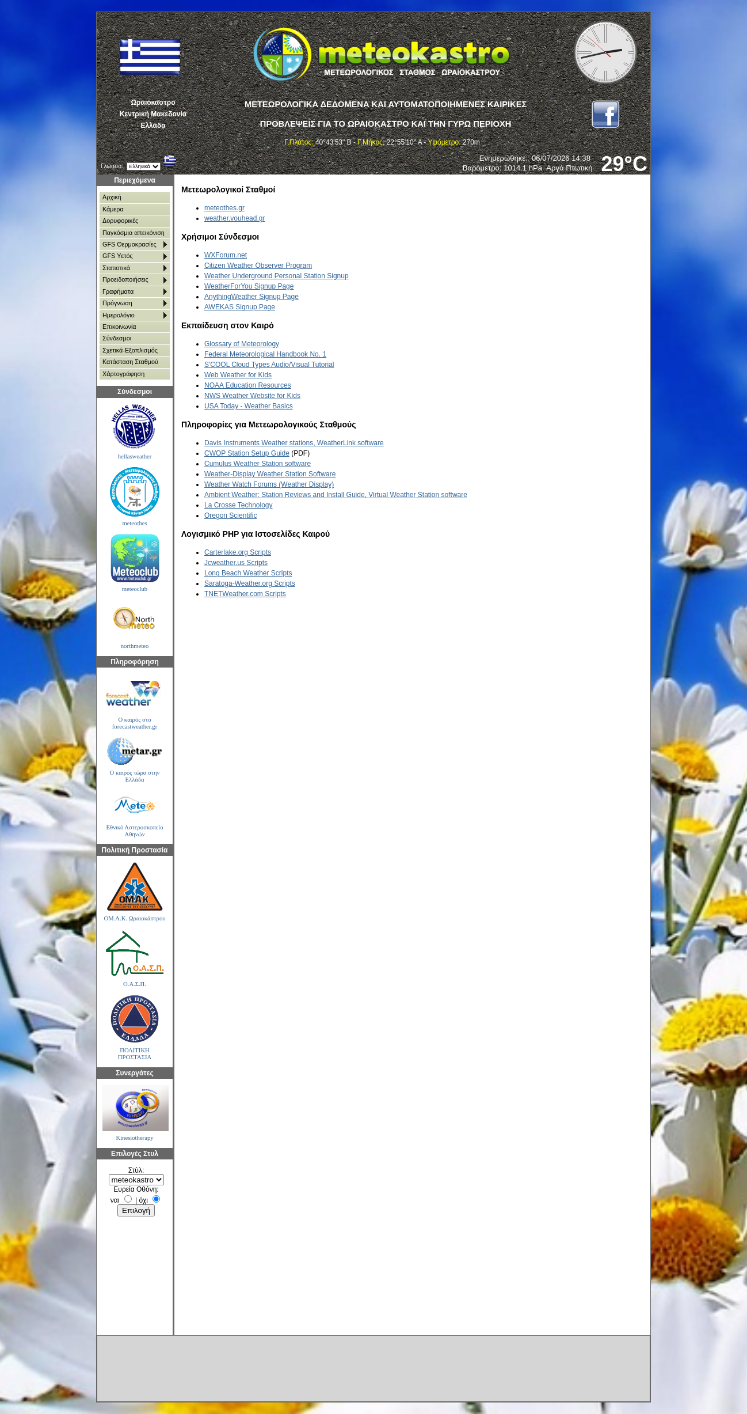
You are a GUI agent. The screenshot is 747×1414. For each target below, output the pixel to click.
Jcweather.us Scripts (236, 563)
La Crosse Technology (238, 505)
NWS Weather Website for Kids (252, 396)
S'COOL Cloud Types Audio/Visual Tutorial (269, 365)
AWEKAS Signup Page (239, 307)
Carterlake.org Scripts (237, 552)
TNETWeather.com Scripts (245, 594)
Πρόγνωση (117, 303)
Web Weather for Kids (238, 375)
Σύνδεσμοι (116, 338)
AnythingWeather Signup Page (251, 297)
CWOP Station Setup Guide (246, 453)
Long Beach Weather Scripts (248, 573)
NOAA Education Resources (247, 385)
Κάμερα (113, 209)
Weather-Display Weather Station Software (270, 474)
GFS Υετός (117, 255)
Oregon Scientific (230, 515)
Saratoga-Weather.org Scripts (249, 583)
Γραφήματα (118, 291)
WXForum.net (225, 255)
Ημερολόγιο (118, 315)
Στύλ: (136, 1170)
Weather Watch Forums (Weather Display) (269, 484)
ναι (115, 1200)
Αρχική (111, 197)
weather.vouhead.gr (234, 218)
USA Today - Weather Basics (248, 406)
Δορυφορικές (120, 220)
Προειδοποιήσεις (125, 279)
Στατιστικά (116, 267)
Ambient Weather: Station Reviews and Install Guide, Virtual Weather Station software (335, 495)
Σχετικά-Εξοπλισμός (130, 350)
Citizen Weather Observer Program (258, 265)
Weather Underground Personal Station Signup (276, 276)
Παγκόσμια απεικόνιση (133, 232)
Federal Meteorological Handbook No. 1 (265, 354)
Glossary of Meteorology (241, 344)
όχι (143, 1200)
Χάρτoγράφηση (123, 373)
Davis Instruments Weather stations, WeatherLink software (294, 443)
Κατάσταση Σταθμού (130, 361)
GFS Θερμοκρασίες (129, 244)
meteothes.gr (224, 208)
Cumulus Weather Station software (257, 464)
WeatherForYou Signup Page (249, 286)
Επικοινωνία (119, 326)
